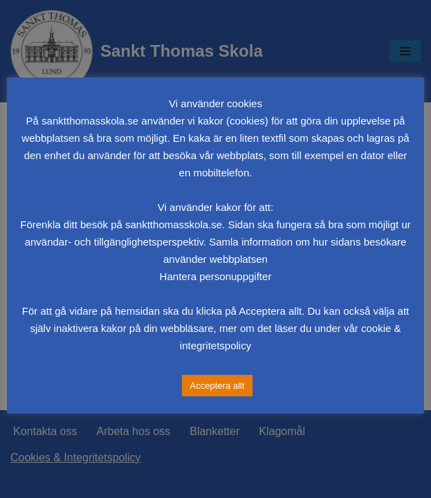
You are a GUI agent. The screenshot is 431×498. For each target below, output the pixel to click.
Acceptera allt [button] (217, 385)
